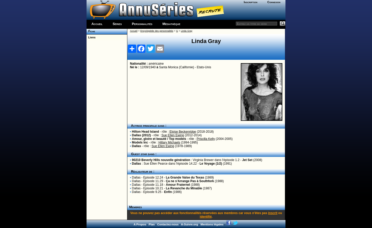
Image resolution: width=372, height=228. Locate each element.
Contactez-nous (168, 224)
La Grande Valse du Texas (185, 177)
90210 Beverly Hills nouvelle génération (161, 160)
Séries (117, 24)
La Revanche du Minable (184, 188)
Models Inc (140, 142)
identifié (206, 216)
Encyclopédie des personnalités (156, 31)
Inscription (250, 2)
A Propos (140, 224)
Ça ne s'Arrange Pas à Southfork (190, 181)
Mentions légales (211, 224)
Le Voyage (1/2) (210, 163)
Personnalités (142, 24)
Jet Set (247, 160)
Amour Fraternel (178, 185)
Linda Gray (186, 31)
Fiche (91, 31)
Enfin (168, 192)
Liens (91, 37)
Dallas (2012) (141, 135)
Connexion (274, 2)
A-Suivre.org (189, 224)
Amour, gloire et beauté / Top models (159, 139)
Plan (152, 224)
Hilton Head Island (145, 131)
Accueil (97, 24)
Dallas (136, 146)
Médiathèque (171, 24)
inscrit (272, 213)
